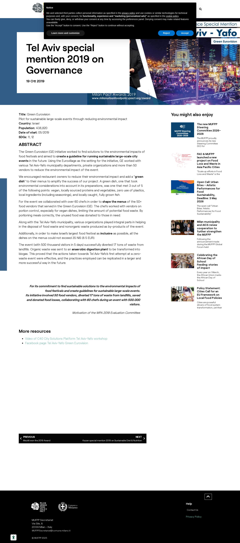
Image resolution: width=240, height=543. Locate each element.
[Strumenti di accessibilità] (13, 537)
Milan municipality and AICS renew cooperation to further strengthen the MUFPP (209, 228)
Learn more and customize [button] (65, 33)
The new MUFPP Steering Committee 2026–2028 (209, 128)
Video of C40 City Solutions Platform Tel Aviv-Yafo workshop (66, 338)
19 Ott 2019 (35, 81)
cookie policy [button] (172, 16)
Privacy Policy (194, 516)
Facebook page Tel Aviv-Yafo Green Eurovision (56, 343)
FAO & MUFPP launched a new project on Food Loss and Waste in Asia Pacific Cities (208, 160)
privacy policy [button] (128, 13)
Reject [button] (166, 33)
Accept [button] (185, 33)
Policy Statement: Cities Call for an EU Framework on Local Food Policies (209, 292)
